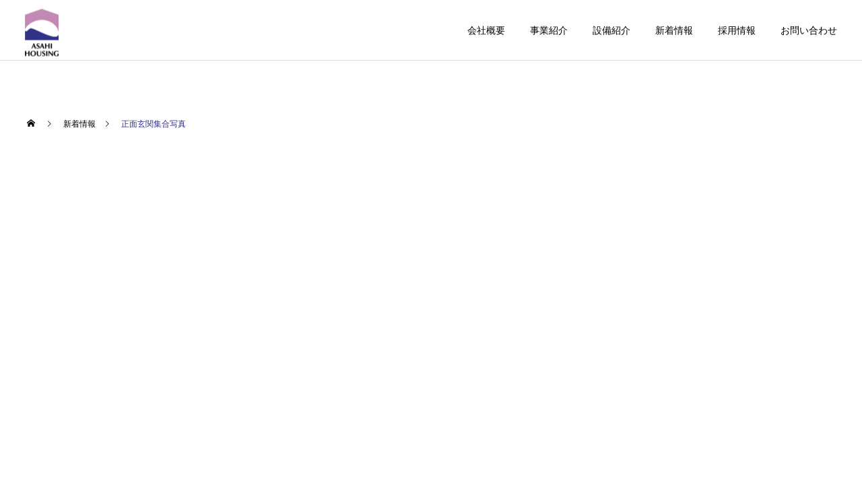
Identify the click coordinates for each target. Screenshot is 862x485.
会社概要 (486, 30)
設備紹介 (611, 30)
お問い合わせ (809, 30)
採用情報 (737, 30)
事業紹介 (549, 30)
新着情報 (674, 30)
